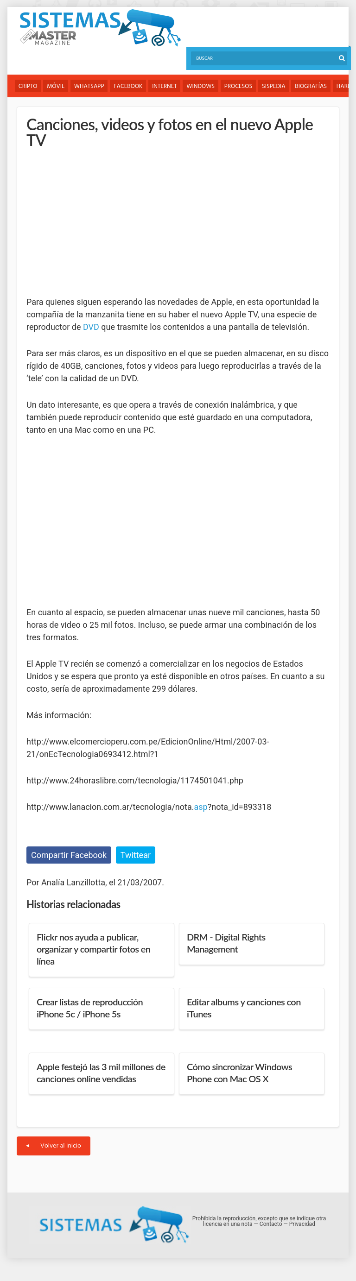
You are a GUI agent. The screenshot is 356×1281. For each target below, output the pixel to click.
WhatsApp (90, 86)
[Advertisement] (95, 222)
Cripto (28, 86)
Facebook (128, 86)
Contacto (271, 1224)
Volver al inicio (53, 1146)
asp (201, 807)
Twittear (136, 855)
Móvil (56, 86)
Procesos (239, 86)
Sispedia (274, 86)
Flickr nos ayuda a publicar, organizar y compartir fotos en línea (94, 948)
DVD (91, 327)
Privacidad (302, 1224)
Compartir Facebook (69, 855)
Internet (165, 86)
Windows (201, 86)
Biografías (312, 86)
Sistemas (100, 28)
